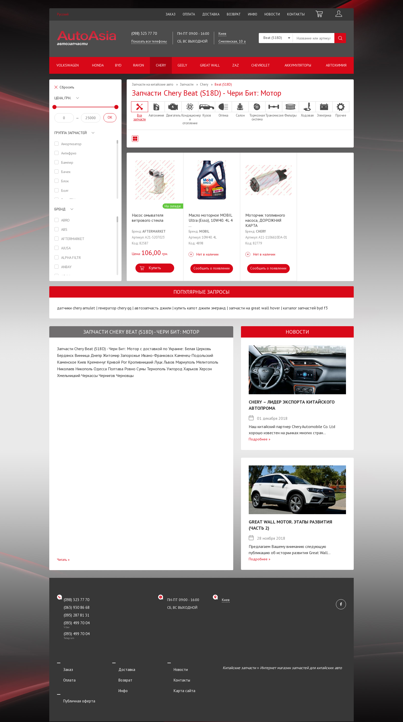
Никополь (84, 368)
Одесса (100, 368)
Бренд (60, 209)
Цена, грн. (62, 98)
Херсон (205, 368)
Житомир (111, 355)
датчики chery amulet (76, 307)
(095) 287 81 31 (76, 615)
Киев (81, 362)
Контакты (296, 14)
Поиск (340, 38)
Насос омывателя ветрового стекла (147, 217)
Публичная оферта (73, 688)
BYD (118, 65)
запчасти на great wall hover (254, 307)
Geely (182, 65)
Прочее (340, 109)
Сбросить (67, 87)
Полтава (115, 368)
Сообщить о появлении (212, 268)
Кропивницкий (140, 362)
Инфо (252, 14)
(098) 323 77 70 (144, 33)
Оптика (223, 109)
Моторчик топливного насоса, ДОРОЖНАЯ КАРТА (265, 220)
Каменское (66, 362)
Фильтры (290, 109)
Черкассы (89, 375)
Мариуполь (185, 362)
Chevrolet (260, 65)
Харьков (190, 368)
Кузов (206, 109)
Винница (82, 355)
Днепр (96, 355)
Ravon (138, 65)
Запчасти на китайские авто (152, 84)
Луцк (158, 362)
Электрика (324, 109)
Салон (240, 109)
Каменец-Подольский (193, 355)
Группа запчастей (70, 132)
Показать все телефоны (149, 41)
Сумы (141, 368)
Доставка (211, 14)
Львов (169, 362)
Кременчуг (96, 362)
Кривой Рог (117, 362)
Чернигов (107, 375)
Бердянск (65, 355)
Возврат (234, 14)
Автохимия (336, 65)
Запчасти (187, 84)
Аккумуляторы (298, 65)
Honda (98, 65)
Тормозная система (256, 111)
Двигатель (173, 109)
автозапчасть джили (152, 307)
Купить (155, 267)
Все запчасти (139, 111)
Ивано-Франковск (157, 355)
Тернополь (156, 368)
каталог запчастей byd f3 (305, 307)
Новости (272, 14)
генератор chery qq (114, 307)
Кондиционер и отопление (189, 113)
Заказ (170, 14)
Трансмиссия (273, 109)
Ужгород (174, 368)
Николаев (65, 368)
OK (110, 117)
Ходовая (307, 109)
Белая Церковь (198, 348)
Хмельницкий (68, 375)
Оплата (189, 14)
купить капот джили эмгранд (200, 307)
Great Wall (210, 65)
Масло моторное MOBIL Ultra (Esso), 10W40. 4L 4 (211, 220)
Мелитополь (207, 362)
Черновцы (125, 375)
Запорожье (130, 355)
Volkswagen (68, 65)
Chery (161, 65)
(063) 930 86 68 (77, 607)
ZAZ (235, 65)
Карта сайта (178, 681)
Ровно (129, 368)
